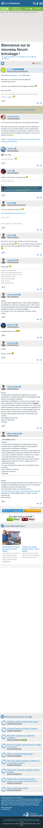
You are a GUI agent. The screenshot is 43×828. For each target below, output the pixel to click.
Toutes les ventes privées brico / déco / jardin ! (31, 549)
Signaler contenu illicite (16, 819)
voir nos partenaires (5, 809)
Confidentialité (36, 821)
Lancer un (12, 511)
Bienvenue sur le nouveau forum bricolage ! (15, 49)
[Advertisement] (21, 374)
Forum (4, 8)
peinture (36, 403)
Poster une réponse (32, 511)
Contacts (6, 819)
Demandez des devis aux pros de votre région (11, 549)
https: (3, 491)
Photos (27, 8)
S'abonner (37, 63)
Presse (16, 821)
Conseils (38, 8)
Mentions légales (28, 819)
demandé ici (14, 75)
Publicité (28, 821)
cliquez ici (10, 97)
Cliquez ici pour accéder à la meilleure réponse (19, 110)
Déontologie (22, 821)
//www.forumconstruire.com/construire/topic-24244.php (22, 491)
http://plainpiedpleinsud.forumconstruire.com (13, 213)
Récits (16, 8)
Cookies (21, 822)
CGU (11, 821)
